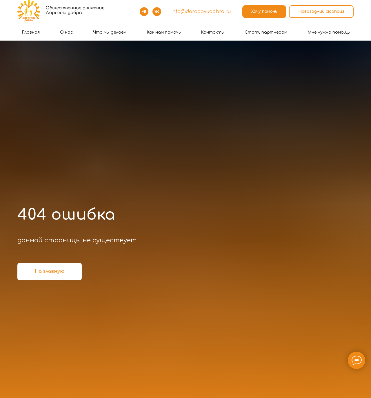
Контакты (212, 32)
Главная (31, 32)
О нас (66, 32)
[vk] (156, 11)
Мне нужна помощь (329, 32)
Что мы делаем (109, 32)
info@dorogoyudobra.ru (201, 11)
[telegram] (144, 11)
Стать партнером (266, 32)
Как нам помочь (164, 32)
